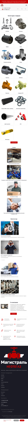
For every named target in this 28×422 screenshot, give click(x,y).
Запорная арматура (4, 382)
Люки (2, 380)
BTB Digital (10, 411)
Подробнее (14, 313)
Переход (2, 385)
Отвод (2, 383)
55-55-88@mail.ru (4, 402)
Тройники (3, 387)
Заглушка (2, 376)
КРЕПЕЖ (2, 375)
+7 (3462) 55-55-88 (4, 400)
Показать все (14, 142)
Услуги (2, 393)
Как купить (3, 392)
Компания (3, 395)
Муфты (2, 378)
